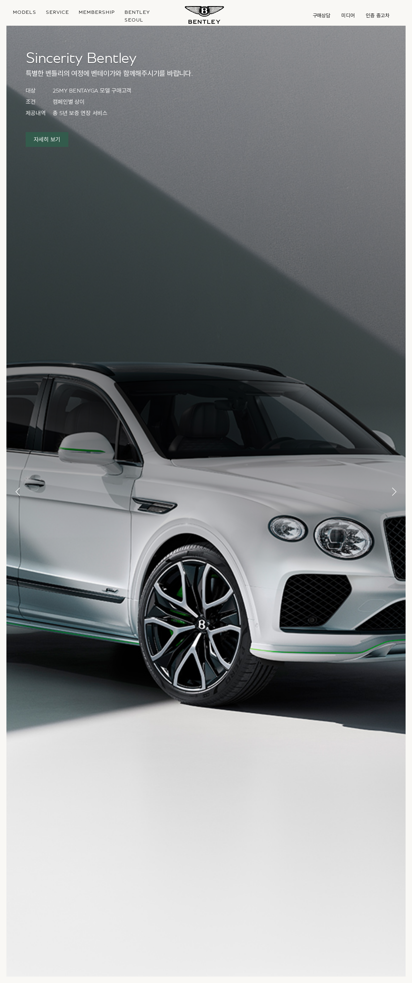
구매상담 (321, 15)
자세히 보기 (47, 140)
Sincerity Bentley (81, 58)
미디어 (348, 15)
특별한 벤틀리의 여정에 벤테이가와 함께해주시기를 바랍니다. (109, 73)
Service (57, 12)
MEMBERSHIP (97, 12)
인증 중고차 (378, 15)
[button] (18, 492)
